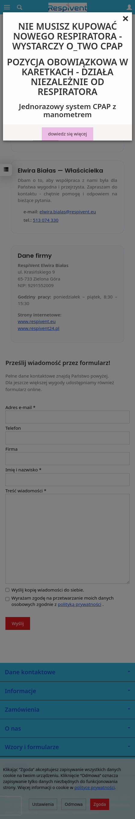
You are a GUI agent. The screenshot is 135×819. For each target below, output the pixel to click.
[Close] (125, 18)
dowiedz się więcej (67, 134)
